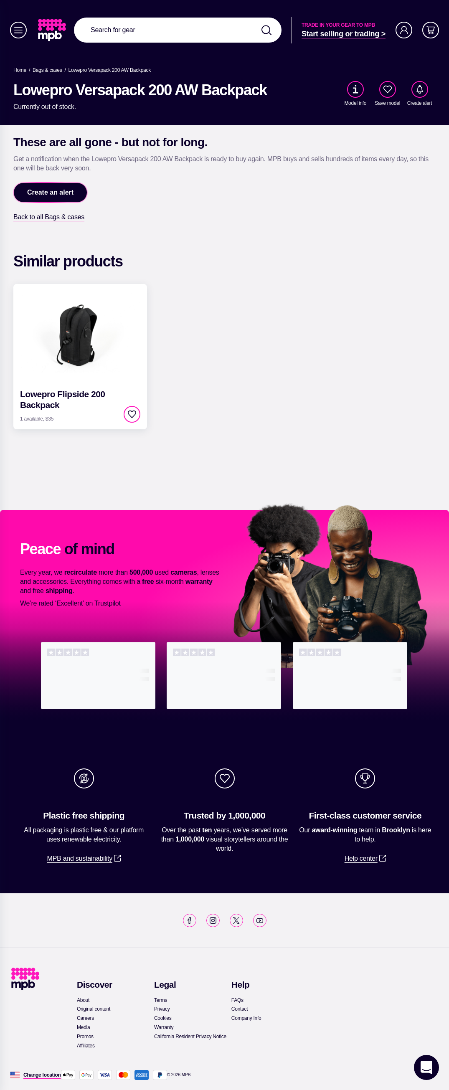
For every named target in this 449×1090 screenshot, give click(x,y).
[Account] (404, 30)
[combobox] (178, 30)
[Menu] (18, 30)
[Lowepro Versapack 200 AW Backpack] (109, 70)
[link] (53, 30)
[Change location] (42, 1075)
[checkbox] (387, 89)
